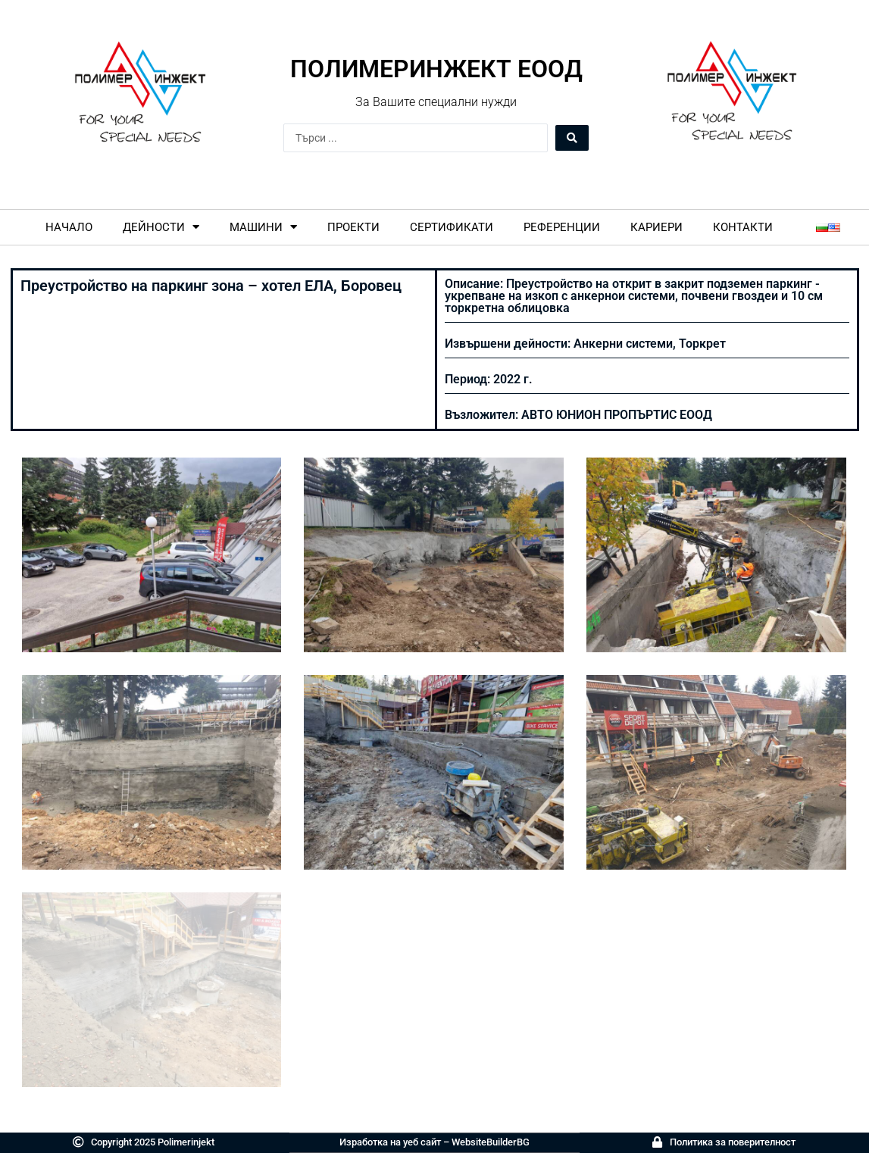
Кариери (656, 227)
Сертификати (451, 227)
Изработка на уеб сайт (390, 1142)
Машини (263, 227)
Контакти (743, 227)
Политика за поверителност (733, 1142)
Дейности (161, 227)
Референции (562, 227)
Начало (68, 227)
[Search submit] (572, 138)
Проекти (353, 227)
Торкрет (702, 343)
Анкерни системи (623, 343)
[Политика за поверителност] (657, 1142)
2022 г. (513, 379)
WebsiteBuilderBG (491, 1142)
